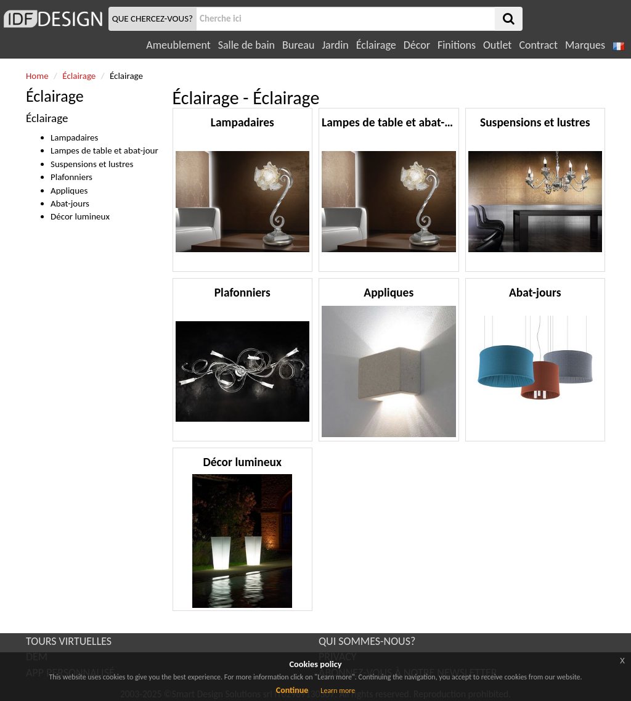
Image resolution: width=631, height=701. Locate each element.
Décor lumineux (80, 216)
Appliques (69, 190)
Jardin (335, 45)
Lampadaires (74, 137)
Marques (585, 45)
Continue (292, 690)
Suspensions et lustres (92, 164)
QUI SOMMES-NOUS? (367, 641)
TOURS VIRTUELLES (69, 641)
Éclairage (376, 45)
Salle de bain (246, 45)
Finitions (457, 45)
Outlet (497, 45)
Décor (417, 45)
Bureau (298, 45)
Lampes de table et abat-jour (104, 150)
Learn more (337, 690)
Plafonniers (71, 176)
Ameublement (178, 45)
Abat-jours (70, 203)
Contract (538, 45)
